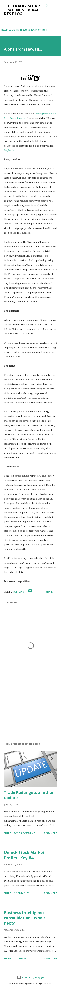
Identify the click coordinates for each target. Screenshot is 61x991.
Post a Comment (24, 833)
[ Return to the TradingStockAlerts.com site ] (23, 29)
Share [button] (49, 591)
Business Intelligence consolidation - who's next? (25, 918)
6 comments (21, 893)
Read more (50, 833)
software (19, 591)
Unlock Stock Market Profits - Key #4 (24, 855)
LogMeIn (9, 150)
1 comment (21, 958)
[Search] (47, 6)
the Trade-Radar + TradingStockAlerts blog (23, 9)
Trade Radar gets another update (29, 795)
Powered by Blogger (30, 977)
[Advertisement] (30, 711)
